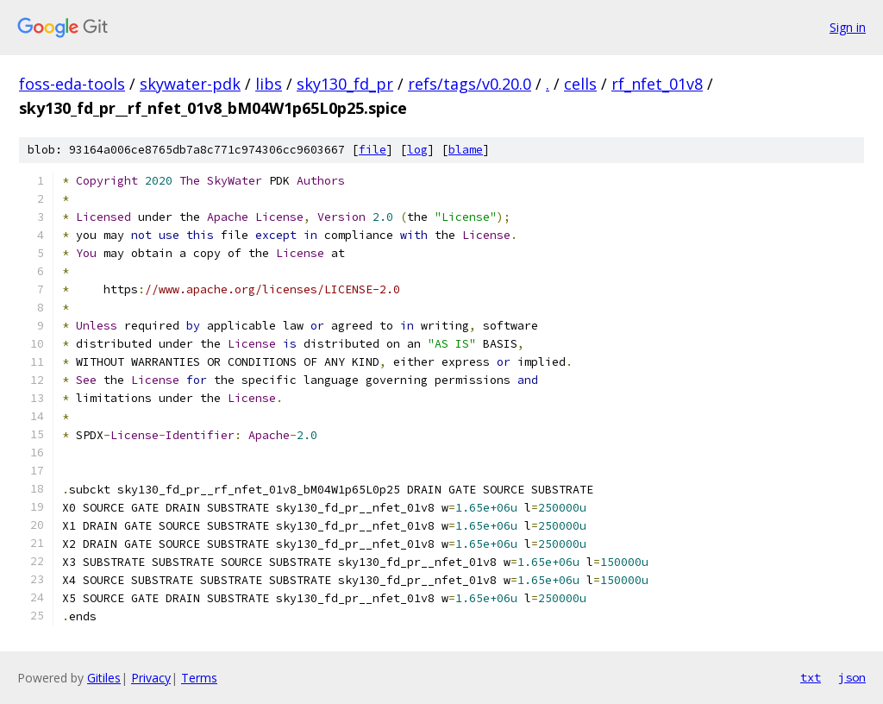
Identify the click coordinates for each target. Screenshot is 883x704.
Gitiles (104, 677)
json (852, 677)
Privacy (151, 677)
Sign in (848, 27)
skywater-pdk (190, 83)
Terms (199, 677)
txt (810, 677)
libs (268, 83)
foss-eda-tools (72, 83)
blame (465, 149)
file (372, 149)
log (417, 149)
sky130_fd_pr (345, 83)
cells (580, 83)
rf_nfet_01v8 (657, 83)
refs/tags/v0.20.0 (469, 83)
